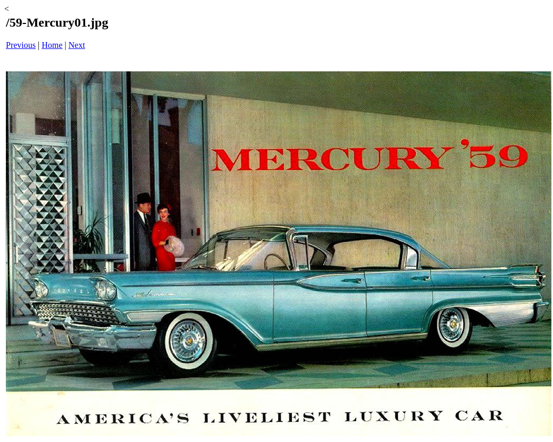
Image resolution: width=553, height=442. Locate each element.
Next (77, 45)
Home (52, 45)
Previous (21, 45)
